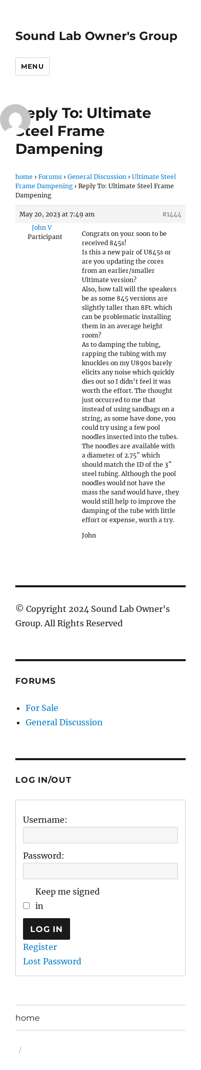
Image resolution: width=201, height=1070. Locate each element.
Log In (46, 929)
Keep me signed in (67, 898)
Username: (45, 820)
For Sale (42, 708)
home (24, 177)
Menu (32, 66)
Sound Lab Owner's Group (96, 36)
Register (40, 947)
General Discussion (97, 177)
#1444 (172, 214)
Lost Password (52, 961)
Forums (50, 177)
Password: (43, 855)
